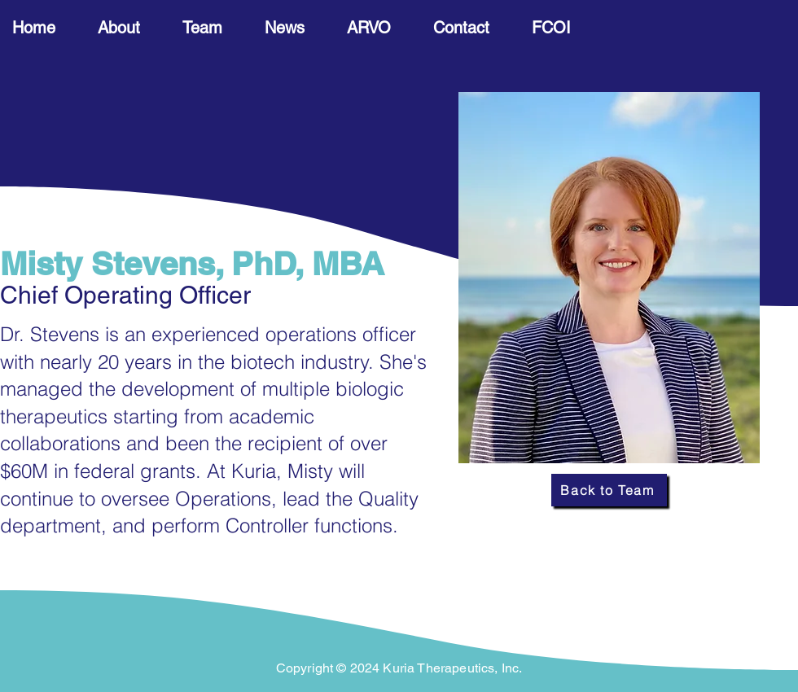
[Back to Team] (609, 490)
